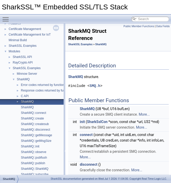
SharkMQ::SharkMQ (34, 169)
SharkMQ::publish (33, 163)
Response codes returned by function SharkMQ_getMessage (62, 90)
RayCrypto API (23, 62)
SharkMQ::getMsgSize (36, 141)
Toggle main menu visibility (7, 17)
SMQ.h (95, 85)
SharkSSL (56, 178)
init (82, 122)
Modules (14, 51)
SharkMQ (23, 79)
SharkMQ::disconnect (35, 129)
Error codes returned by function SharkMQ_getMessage (58, 85)
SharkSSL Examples (23, 46)
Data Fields (163, 26)
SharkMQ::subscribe (35, 174)
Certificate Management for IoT (30, 34)
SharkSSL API (22, 57)
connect (86, 135)
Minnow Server (27, 73)
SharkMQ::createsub (35, 124)
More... (144, 114)
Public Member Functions (138, 26)
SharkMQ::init (30, 146)
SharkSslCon (97, 122)
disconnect (88, 164)
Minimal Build (18, 40)
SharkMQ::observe (33, 152)
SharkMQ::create (32, 118)
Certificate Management (25, 29)
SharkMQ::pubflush (34, 157)
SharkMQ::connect (33, 113)
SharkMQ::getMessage (36, 135)
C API (25, 96)
